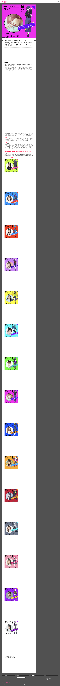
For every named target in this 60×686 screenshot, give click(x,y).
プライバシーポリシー (48, 678)
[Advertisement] (19, 54)
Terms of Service (21, 684)
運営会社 (47, 679)
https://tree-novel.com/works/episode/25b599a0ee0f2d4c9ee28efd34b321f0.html (22, 154)
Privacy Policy (16, 684)
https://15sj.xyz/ (7, 655)
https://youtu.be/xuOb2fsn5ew (8, 115)
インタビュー (4, 37)
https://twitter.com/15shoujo (11, 657)
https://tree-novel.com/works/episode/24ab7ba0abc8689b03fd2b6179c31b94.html (22, 155)
